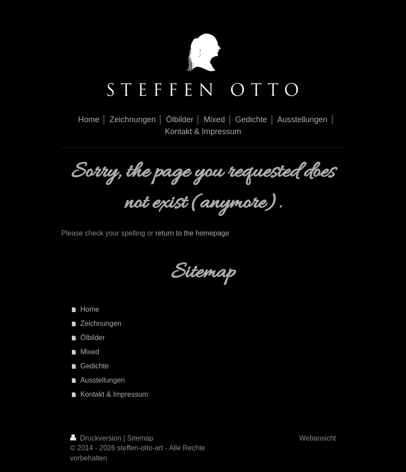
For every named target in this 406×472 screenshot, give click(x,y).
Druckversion (96, 438)
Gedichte (94, 366)
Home (89, 309)
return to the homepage (192, 233)
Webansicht (317, 438)
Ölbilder (92, 337)
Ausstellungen (102, 380)
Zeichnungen (100, 323)
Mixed (89, 352)
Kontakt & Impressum (114, 394)
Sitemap (140, 438)
